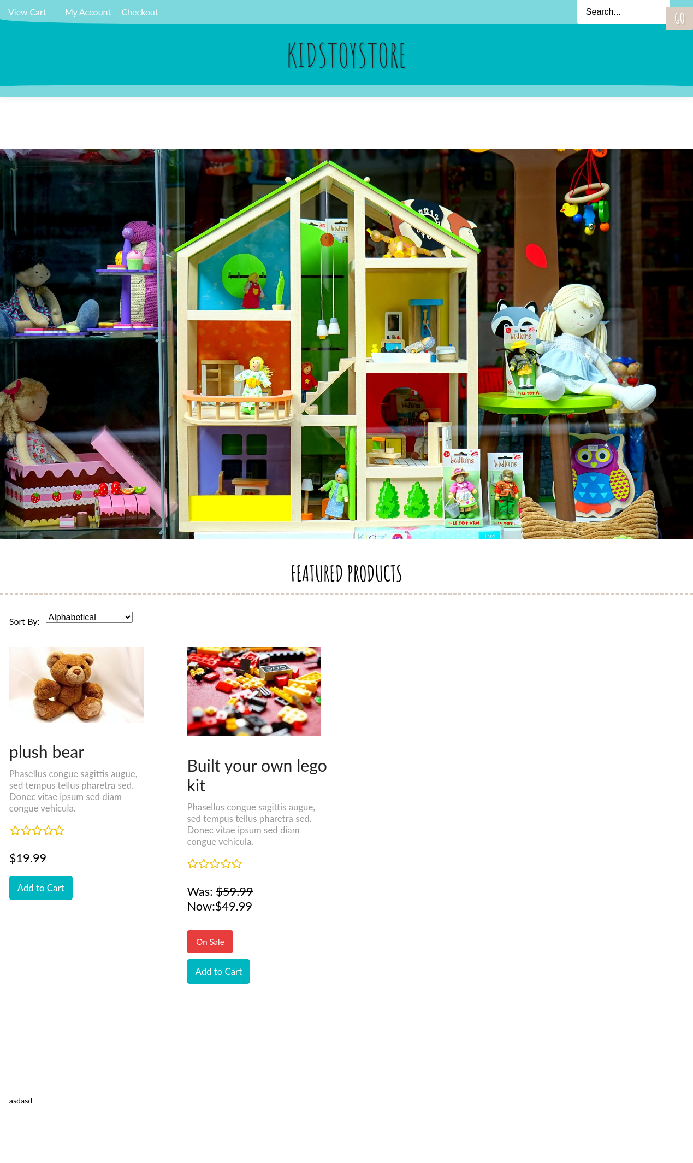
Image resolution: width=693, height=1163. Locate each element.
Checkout (139, 12)
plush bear (47, 751)
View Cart (27, 12)
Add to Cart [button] (40, 888)
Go (679, 18)
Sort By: (24, 621)
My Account (88, 12)
